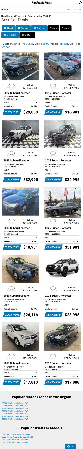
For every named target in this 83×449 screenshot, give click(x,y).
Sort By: (27, 35)
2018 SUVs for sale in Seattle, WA (15, 419)
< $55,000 (10, 35)
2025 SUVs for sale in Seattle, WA (15, 403)
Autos (4, 9)
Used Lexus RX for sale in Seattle (15, 440)
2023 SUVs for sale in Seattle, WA (15, 408)
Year (53, 28)
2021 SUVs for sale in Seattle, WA (15, 414)
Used (8, 28)
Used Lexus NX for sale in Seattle (15, 442)
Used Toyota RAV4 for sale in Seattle (16, 434)
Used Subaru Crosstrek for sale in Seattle (18, 437)
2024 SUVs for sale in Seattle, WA (15, 406)
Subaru (23, 28)
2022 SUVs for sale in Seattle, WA (15, 411)
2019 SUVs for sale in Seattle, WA (15, 416)
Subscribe (78, 9)
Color (65, 28)
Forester (39, 28)
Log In (69, 9)
